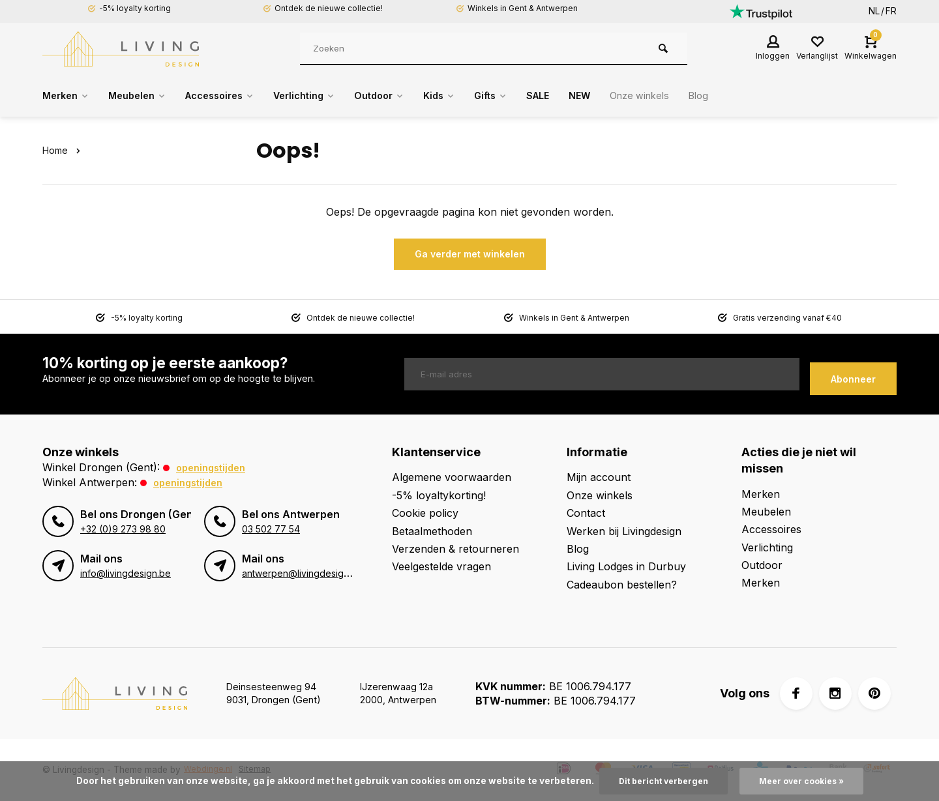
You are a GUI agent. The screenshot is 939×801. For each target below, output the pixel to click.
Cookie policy (425, 512)
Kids (473, 95)
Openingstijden (214, 467)
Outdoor (409, 95)
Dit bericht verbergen (659, 781)
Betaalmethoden (432, 530)
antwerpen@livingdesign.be (299, 573)
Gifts (529, 95)
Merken (68, 95)
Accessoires (235, 95)
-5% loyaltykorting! (439, 494)
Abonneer (853, 374)
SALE (580, 95)
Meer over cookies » (806, 781)
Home (63, 150)
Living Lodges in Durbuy (626, 566)
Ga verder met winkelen (470, 253)
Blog (752, 95)
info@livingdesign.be (123, 573)
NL (874, 11)
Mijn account (599, 477)
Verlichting (327, 95)
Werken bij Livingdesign (624, 530)
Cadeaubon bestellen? (622, 583)
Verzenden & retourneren (455, 548)
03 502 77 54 (270, 529)
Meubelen (145, 95)
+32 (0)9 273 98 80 (122, 529)
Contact (586, 512)
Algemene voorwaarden (451, 477)
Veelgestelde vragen (441, 566)
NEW (624, 95)
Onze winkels (689, 95)
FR (891, 11)
